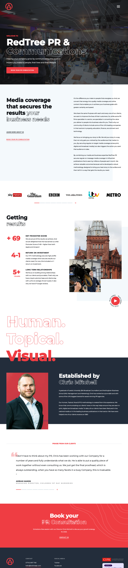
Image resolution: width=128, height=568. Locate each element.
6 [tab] (46, 489)
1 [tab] (18, 489)
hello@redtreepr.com (33, 565)
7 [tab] (51, 489)
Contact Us (64, 537)
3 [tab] (29, 489)
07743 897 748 (31, 563)
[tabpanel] (14, 195)
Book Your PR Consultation (22, 70)
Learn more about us (15, 132)
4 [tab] (35, 489)
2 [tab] (24, 489)
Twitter (57, 563)
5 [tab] (40, 489)
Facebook (58, 566)
